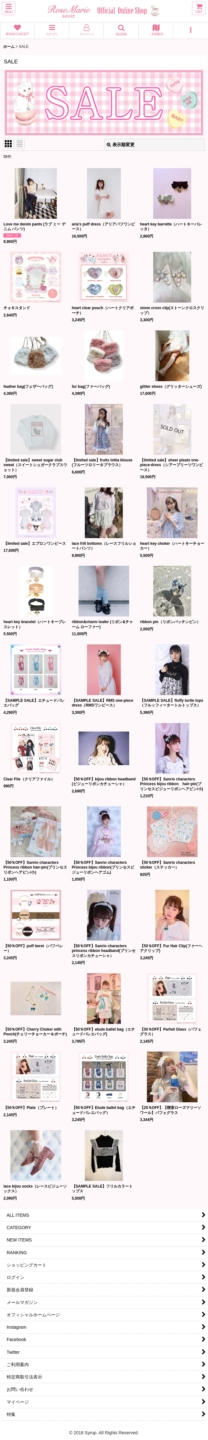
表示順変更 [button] (121, 144)
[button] (9, 8)
